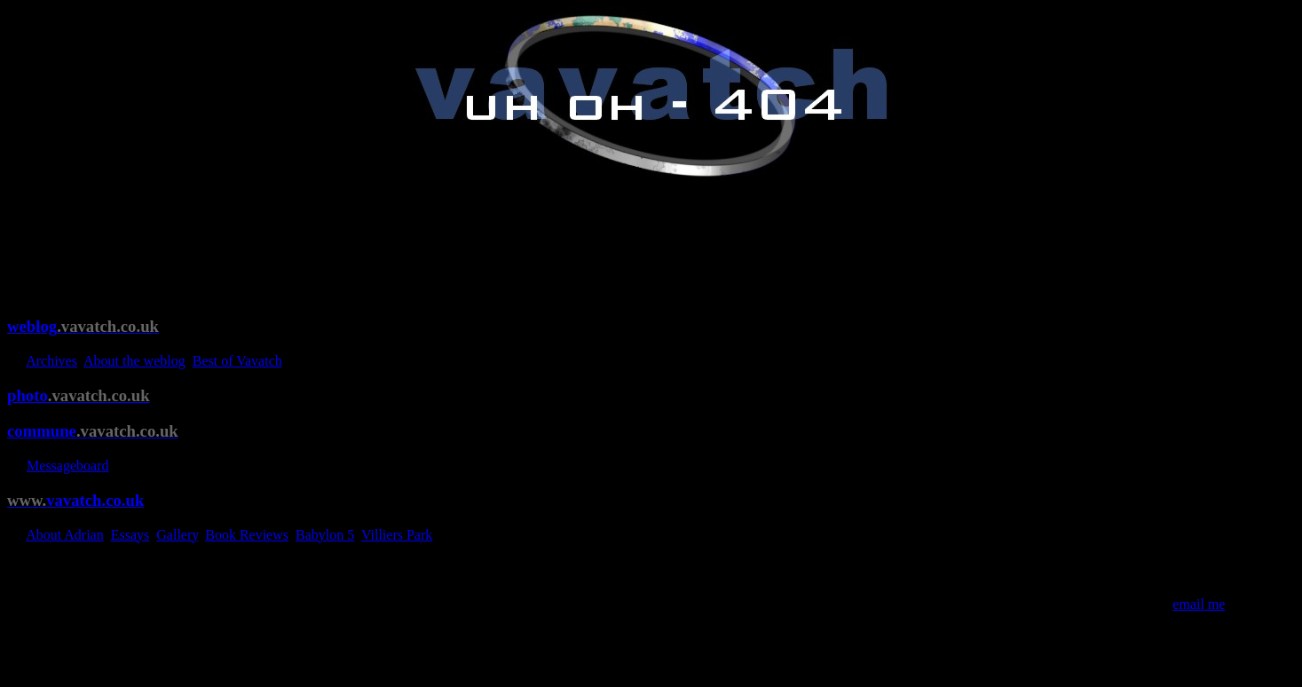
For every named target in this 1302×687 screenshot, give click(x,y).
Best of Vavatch (237, 360)
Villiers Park (396, 534)
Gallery (177, 534)
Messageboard (67, 465)
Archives (51, 360)
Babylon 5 (325, 534)
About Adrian (65, 534)
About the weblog (134, 360)
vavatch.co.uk (75, 500)
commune (92, 431)
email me (1198, 604)
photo (78, 395)
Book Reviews (246, 534)
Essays (130, 534)
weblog (83, 326)
